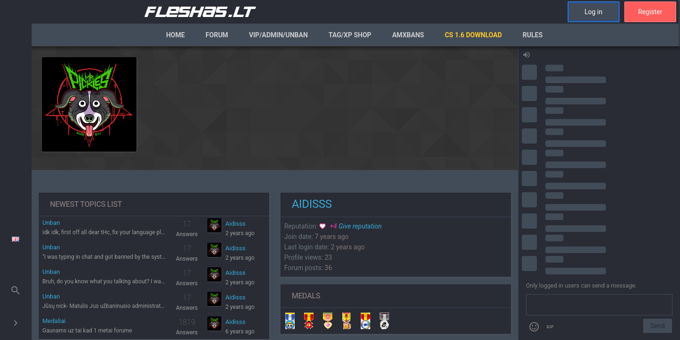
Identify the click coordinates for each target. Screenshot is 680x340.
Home (175, 35)
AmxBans (408, 35)
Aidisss (235, 223)
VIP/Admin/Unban (278, 35)
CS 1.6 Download (473, 35)
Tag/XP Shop (350, 35)
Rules (533, 35)
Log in (594, 12)
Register (650, 12)
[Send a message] (599, 305)
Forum (216, 35)
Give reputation (350, 226)
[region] (275, 193)
